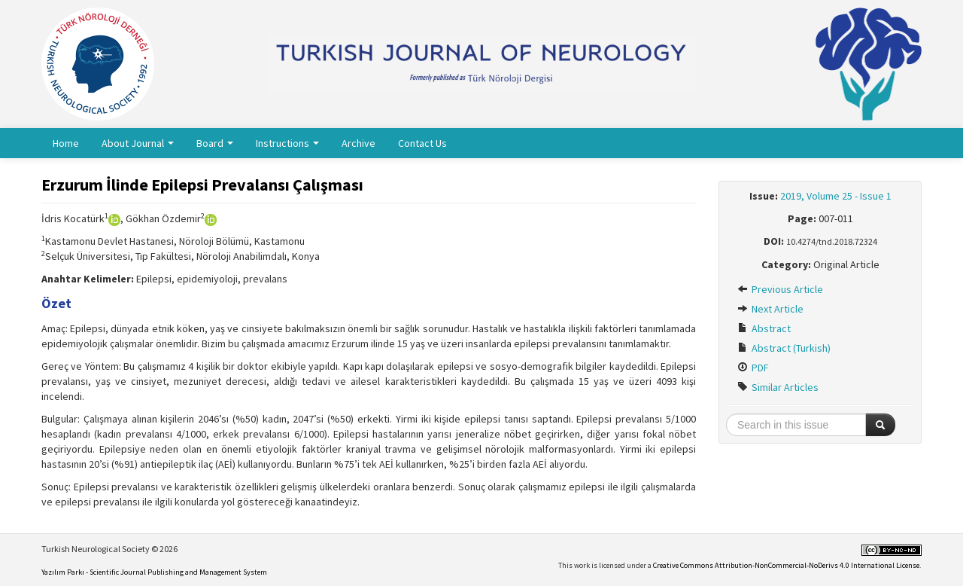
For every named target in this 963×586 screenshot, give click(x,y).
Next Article (770, 309)
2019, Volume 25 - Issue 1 (836, 196)
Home (66, 143)
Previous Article (780, 289)
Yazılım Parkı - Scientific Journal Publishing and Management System (154, 572)
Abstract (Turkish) (784, 348)
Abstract (764, 328)
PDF (753, 367)
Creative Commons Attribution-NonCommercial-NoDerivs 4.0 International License (786, 565)
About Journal (138, 143)
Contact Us (422, 143)
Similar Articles (778, 387)
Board (214, 143)
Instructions (287, 143)
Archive (358, 143)
